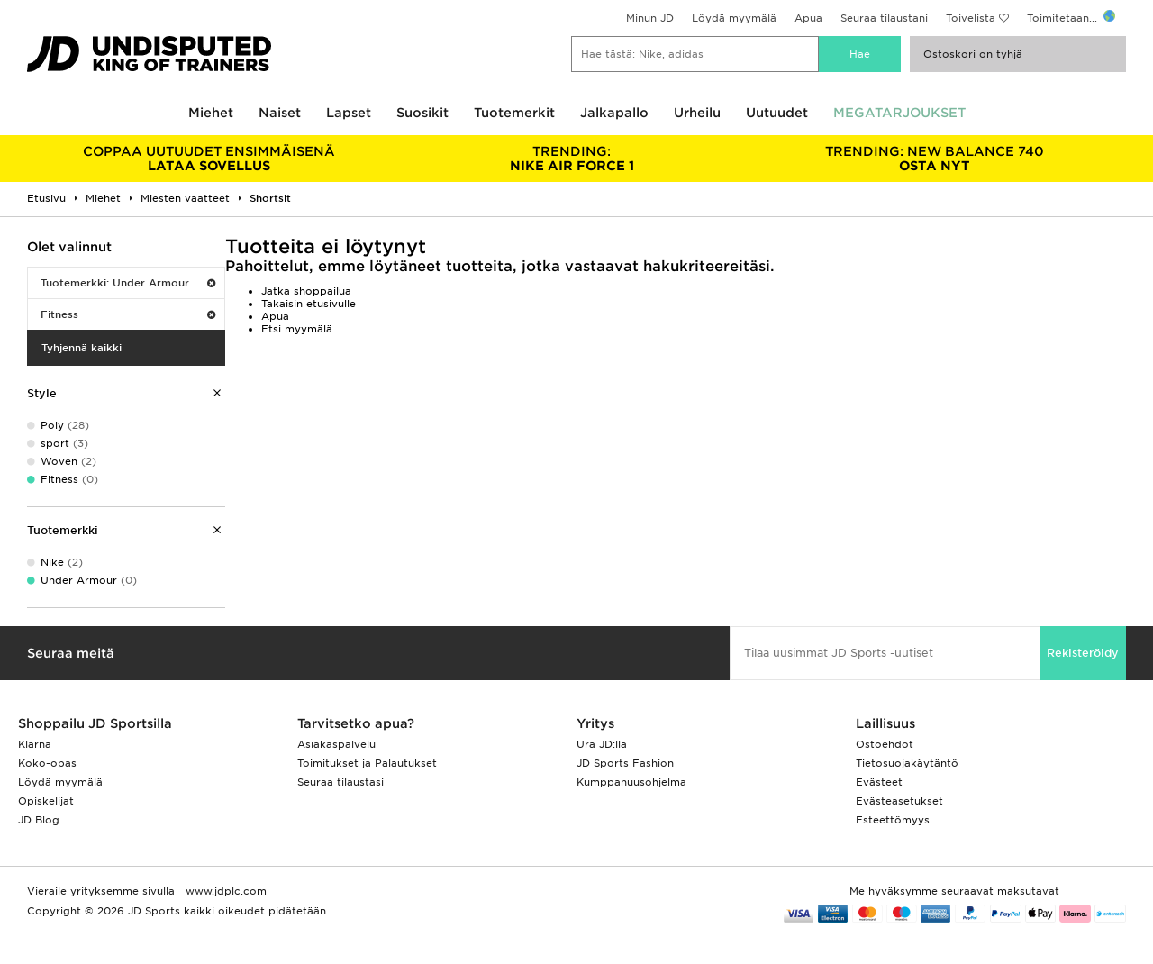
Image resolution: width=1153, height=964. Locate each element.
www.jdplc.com (224, 891)
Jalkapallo (614, 112)
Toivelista (970, 18)
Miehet (210, 112)
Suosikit (422, 112)
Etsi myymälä (296, 329)
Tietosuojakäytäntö (907, 763)
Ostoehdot (884, 744)
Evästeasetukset (899, 801)
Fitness (128, 314)
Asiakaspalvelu (336, 744)
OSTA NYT (934, 158)
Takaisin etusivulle (308, 303)
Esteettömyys (893, 820)
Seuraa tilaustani (884, 18)
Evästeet (879, 782)
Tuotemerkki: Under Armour (128, 283)
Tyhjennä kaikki (81, 347)
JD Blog (38, 820)
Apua (808, 18)
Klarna (34, 744)
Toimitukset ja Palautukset (367, 763)
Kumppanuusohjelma (631, 782)
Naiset (280, 112)
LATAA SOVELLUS (209, 158)
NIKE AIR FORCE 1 (572, 158)
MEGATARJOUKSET (899, 112)
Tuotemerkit (514, 112)
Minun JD (650, 18)
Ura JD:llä (601, 744)
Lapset (348, 112)
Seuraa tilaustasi (340, 782)
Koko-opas (47, 763)
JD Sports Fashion (625, 763)
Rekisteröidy (1083, 652)
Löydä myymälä (734, 18)
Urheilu (697, 112)
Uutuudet (777, 112)
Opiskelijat (46, 801)
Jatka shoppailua (306, 291)
